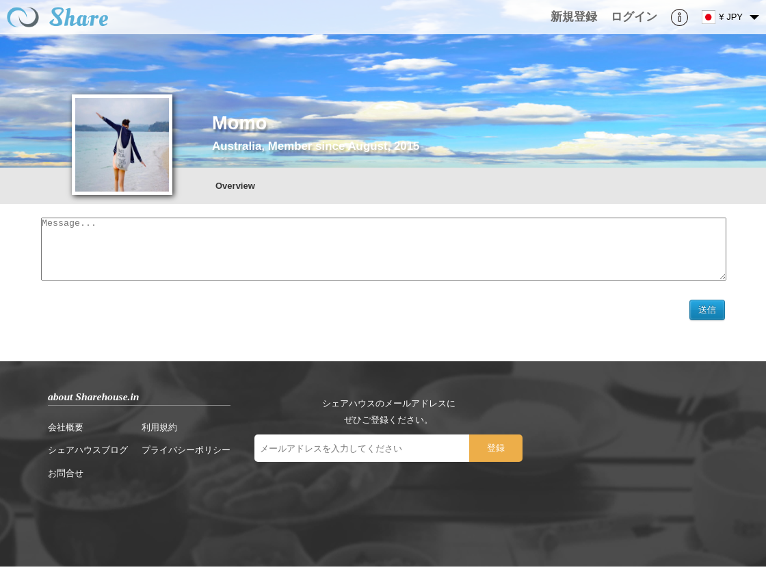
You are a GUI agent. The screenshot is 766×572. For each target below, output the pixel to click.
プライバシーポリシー (186, 455)
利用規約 (159, 433)
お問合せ (65, 478)
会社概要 (65, 433)
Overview (235, 186)
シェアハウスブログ (88, 455)
